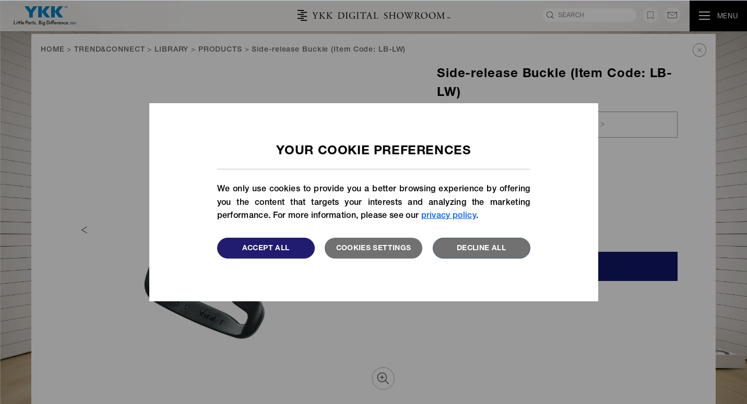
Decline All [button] (481, 248)
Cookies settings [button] (373, 248)
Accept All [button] (266, 248)
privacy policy (448, 216)
